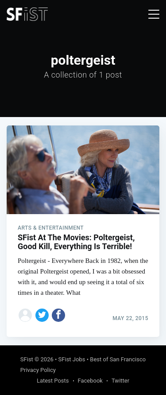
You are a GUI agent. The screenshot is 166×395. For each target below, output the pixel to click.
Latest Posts (53, 380)
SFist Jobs (71, 359)
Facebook (90, 380)
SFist (26, 359)
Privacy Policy (38, 370)
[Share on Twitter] (42, 315)
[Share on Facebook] (58, 315)
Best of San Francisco (118, 359)
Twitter (120, 380)
